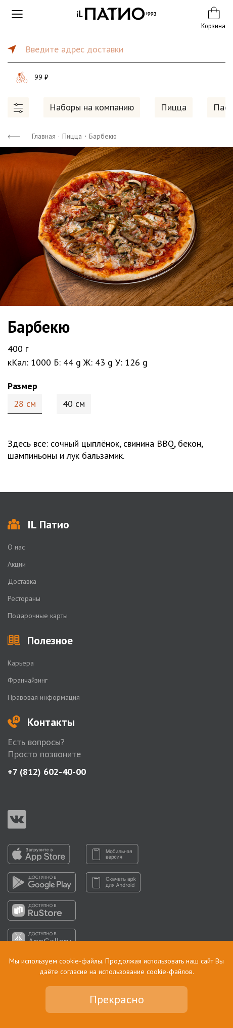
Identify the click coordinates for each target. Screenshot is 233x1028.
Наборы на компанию (92, 107)
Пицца (174, 107)
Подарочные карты (38, 615)
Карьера (21, 663)
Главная (44, 136)
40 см (74, 403)
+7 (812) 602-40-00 (47, 771)
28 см (25, 403)
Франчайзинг (28, 680)
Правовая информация (44, 697)
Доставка (22, 581)
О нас (16, 547)
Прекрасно (116, 999)
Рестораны (24, 598)
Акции (17, 564)
